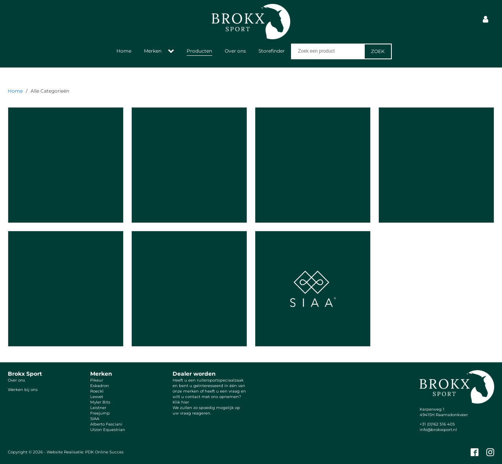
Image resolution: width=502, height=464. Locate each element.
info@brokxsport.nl (438, 429)
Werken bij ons (23, 389)
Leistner (98, 407)
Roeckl (97, 391)
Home (123, 51)
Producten (199, 51)
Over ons (235, 51)
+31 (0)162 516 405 (437, 424)
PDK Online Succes (104, 452)
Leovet (96, 396)
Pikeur (96, 380)
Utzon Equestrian (107, 429)
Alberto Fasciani (106, 424)
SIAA (94, 418)
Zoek (378, 51)
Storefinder (271, 51)
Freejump (100, 413)
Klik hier (181, 402)
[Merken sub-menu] (172, 51)
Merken (153, 51)
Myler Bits (100, 402)
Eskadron (99, 385)
